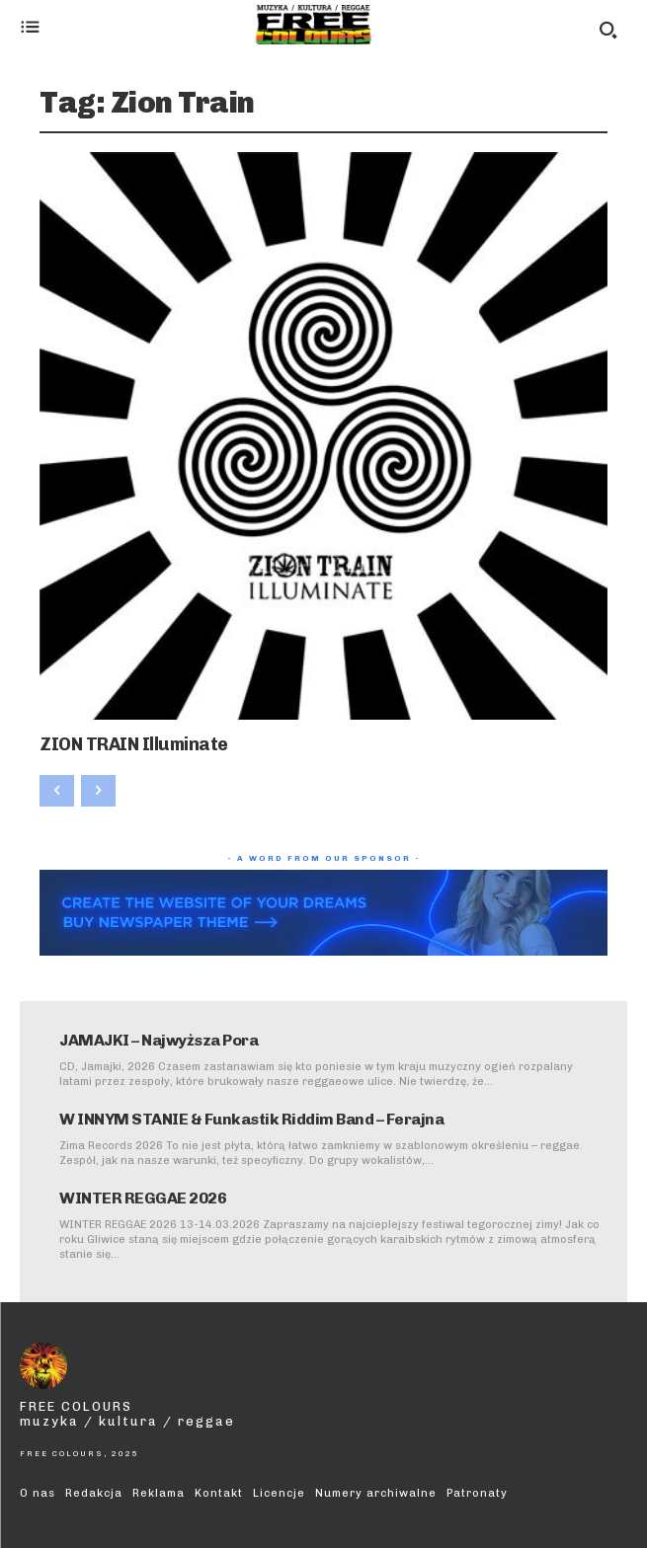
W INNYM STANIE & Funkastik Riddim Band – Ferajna (251, 1119)
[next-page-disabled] (98, 791)
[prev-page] (57, 791)
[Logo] (314, 24)
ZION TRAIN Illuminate (134, 744)
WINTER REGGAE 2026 (142, 1198)
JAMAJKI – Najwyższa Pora (158, 1040)
